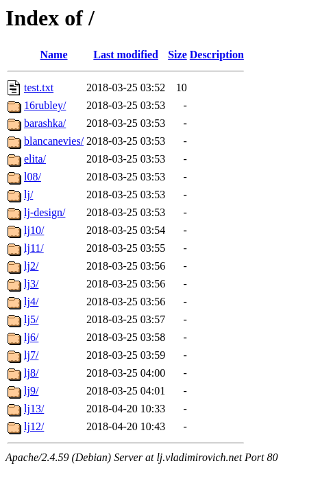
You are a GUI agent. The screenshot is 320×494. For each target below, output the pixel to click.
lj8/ (31, 373)
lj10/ (34, 230)
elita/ (35, 159)
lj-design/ (44, 212)
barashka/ (45, 123)
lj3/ (31, 284)
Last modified (125, 54)
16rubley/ (45, 105)
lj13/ (34, 408)
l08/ (32, 177)
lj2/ (31, 266)
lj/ (28, 194)
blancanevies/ (54, 141)
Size (177, 54)
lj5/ (31, 319)
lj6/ (31, 337)
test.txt (38, 87)
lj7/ (31, 355)
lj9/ (31, 391)
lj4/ (31, 301)
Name (54, 54)
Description (217, 54)
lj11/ (34, 248)
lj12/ (34, 426)
